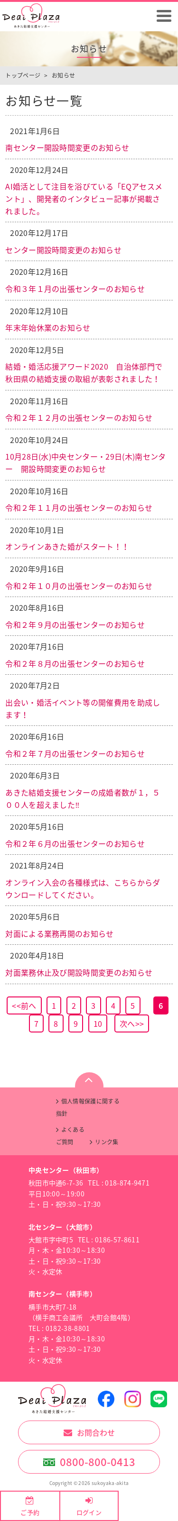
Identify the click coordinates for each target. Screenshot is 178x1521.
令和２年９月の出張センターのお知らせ (75, 624)
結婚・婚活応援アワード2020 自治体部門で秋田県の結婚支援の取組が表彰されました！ (83, 372)
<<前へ (24, 1005)
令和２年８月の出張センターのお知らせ (75, 663)
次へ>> (132, 1023)
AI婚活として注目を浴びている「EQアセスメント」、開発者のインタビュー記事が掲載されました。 (83, 198)
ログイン (89, 1512)
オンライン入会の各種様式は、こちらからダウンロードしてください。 (82, 888)
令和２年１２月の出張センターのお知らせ (78, 417)
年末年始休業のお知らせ (48, 327)
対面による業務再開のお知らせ (59, 933)
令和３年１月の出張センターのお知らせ (75, 288)
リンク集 (106, 1142)
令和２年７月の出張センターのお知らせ (75, 753)
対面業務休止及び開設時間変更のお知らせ (78, 972)
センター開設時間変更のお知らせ (63, 249)
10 (98, 1023)
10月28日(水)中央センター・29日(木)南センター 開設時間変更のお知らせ (85, 462)
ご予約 (29, 1512)
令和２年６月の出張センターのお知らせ (75, 843)
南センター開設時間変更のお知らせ (67, 147)
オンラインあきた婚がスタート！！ (67, 546)
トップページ (22, 75)
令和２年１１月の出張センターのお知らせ (78, 507)
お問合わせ (96, 1432)
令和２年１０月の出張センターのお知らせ (78, 585)
